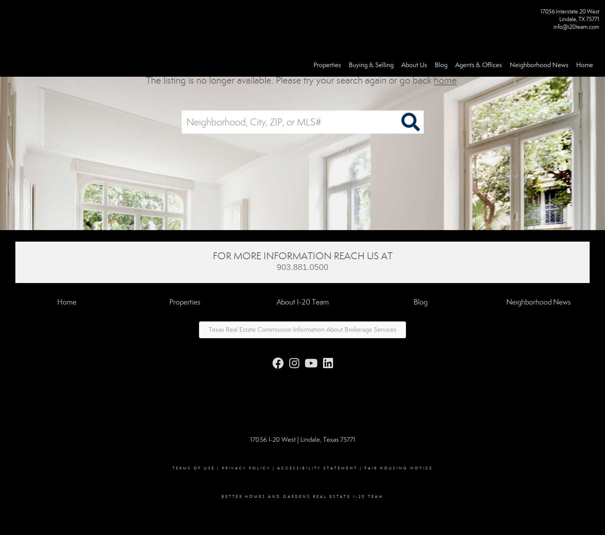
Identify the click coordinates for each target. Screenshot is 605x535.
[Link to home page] (8, 14)
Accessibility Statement (317, 468)
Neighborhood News (539, 65)
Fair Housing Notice (399, 468)
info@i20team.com (576, 26)
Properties (327, 65)
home (445, 80)
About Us (414, 65)
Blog (441, 65)
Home (584, 65)
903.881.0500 (302, 267)
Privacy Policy (246, 468)
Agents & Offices (478, 65)
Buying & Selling (371, 65)
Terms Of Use (193, 468)
